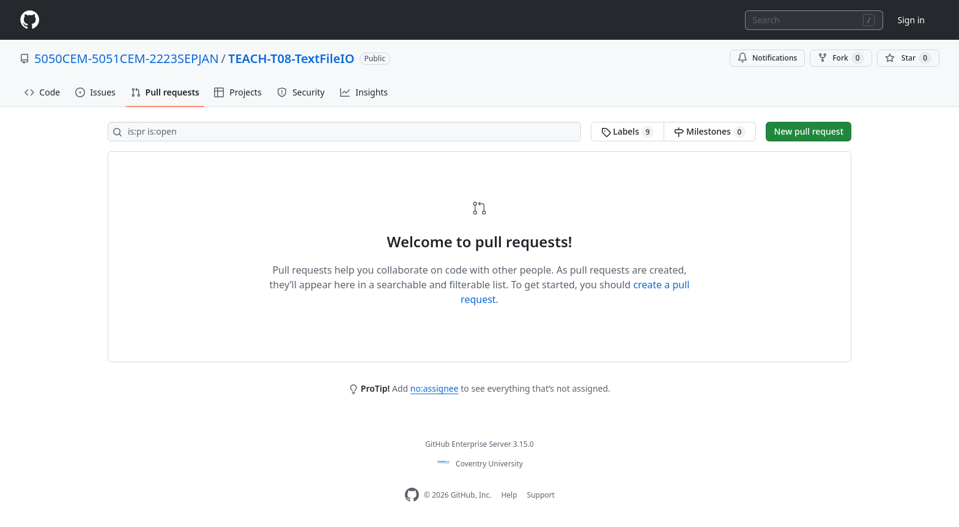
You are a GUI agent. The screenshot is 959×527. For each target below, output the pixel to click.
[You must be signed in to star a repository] (908, 58)
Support (541, 495)
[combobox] (814, 20)
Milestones (710, 131)
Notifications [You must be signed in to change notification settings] (767, 58)
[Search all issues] (344, 131)
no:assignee (434, 388)
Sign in (911, 20)
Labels (627, 131)
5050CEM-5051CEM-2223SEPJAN (126, 58)
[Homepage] (29, 20)
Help (509, 495)
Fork (841, 58)
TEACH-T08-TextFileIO (291, 58)
